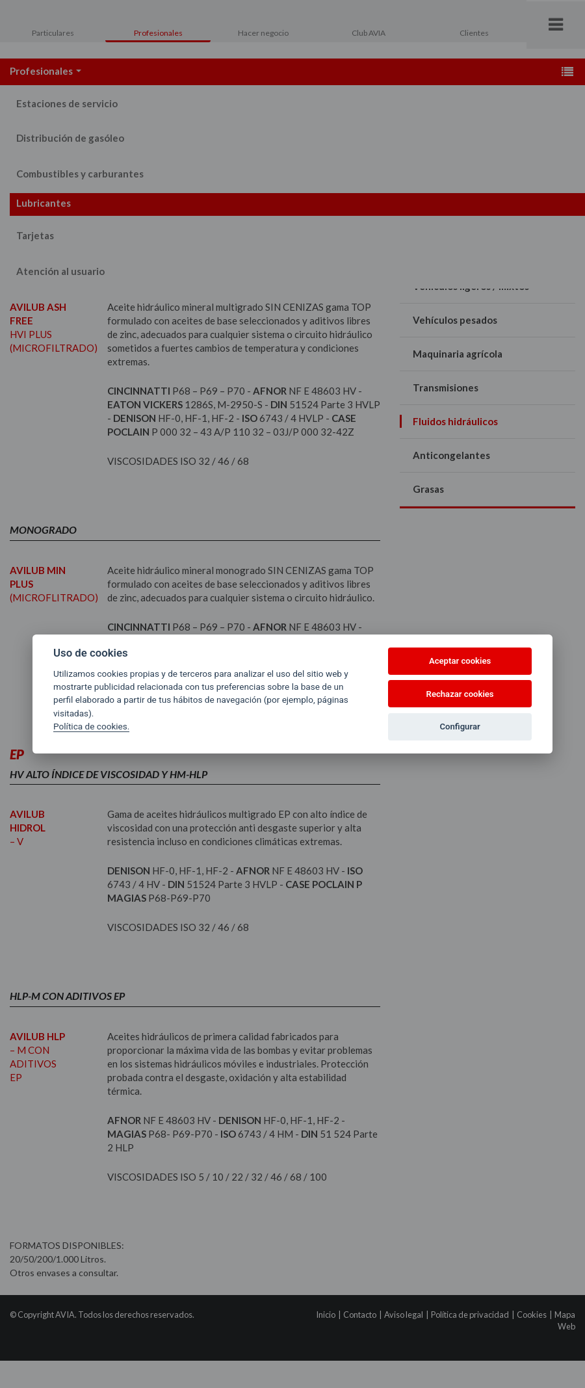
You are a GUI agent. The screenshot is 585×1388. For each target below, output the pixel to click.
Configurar (460, 726)
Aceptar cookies (460, 661)
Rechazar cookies (460, 694)
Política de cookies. (91, 726)
